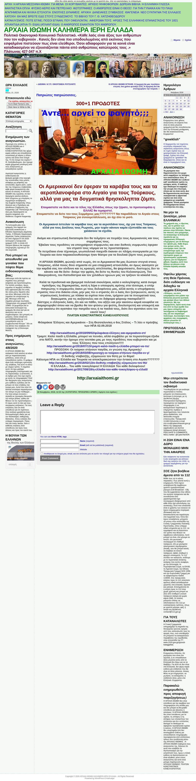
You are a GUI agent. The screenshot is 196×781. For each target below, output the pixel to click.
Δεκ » (172, 112)
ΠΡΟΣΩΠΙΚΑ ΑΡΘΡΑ (87, 392)
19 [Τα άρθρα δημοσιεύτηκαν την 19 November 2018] (165, 106)
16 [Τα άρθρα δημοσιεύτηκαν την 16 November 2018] (181, 103)
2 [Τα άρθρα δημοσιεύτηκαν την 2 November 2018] (180, 98)
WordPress (99, 778)
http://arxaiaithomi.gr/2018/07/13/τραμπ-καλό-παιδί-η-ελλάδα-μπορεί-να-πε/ (98, 346)
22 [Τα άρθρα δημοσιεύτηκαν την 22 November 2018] (177, 106)
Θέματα (177, 40)
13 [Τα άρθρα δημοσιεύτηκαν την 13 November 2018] (169, 103)
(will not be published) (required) (96, 450)
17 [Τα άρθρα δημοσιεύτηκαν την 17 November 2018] (185, 103)
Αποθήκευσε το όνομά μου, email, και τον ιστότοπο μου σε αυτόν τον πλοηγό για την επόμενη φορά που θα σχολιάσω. (94, 458)
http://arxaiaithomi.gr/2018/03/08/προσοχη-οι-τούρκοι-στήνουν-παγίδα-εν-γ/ (98, 352)
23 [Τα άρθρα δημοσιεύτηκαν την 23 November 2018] (181, 106)
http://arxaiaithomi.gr (98, 378)
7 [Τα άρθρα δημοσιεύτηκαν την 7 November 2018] (173, 101)
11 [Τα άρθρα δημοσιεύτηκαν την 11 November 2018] (189, 101)
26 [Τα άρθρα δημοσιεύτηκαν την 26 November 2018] (165, 109)
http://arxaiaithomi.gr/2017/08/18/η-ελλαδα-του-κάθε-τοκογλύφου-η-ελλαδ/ (98, 369)
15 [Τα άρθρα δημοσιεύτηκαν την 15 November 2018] (177, 103)
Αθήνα (8, 88)
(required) (87, 445)
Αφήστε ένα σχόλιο (107, 392)
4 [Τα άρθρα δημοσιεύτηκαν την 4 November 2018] (188, 98)
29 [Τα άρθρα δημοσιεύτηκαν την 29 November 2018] (177, 109)
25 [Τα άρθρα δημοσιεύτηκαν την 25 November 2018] (189, 106)
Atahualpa (110, 778)
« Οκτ (165, 112)
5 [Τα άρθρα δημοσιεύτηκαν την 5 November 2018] (165, 101)
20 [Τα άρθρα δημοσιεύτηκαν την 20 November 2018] (169, 106)
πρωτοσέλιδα (177, 373)
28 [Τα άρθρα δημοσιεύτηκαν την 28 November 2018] (173, 109)
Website (83, 454)
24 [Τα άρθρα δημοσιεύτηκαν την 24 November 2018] (185, 106)
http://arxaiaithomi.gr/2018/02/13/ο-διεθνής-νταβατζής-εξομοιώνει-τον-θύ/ (98, 362)
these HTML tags (59, 441)
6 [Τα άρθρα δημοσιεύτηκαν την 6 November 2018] (169, 101)
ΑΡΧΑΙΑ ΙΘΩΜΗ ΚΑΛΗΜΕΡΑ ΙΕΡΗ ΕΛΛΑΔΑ (68, 29)
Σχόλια (188, 40)
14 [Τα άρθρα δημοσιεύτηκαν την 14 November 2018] (173, 103)
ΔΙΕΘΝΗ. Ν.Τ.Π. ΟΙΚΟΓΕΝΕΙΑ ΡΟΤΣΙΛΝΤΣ (57, 84)
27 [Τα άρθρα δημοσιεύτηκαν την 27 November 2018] (169, 109)
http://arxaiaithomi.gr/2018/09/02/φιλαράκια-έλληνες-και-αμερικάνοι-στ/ (98, 332)
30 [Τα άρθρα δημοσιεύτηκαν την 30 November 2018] (181, 109)
